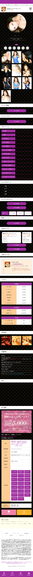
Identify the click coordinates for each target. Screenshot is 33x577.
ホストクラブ (8, 523)
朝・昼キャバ (14, 521)
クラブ (2, 521)
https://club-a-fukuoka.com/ (17, 373)
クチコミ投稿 (16, 207)
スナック (26, 521)
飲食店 (30, 523)
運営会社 (11, 535)
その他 (2, 523)
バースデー (28, 213)
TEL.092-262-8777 (6, 357)
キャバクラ (22, 4)
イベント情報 (13, 213)
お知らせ (20, 213)
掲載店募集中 (26, 533)
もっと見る (16, 110)
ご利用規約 (6, 533)
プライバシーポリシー (16, 533)
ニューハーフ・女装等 (22, 523)
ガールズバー (20, 521)
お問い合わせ (21, 535)
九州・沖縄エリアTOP (9, 4)
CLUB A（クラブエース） (14, 8)
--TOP (2, 4)
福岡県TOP (16, 4)
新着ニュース (5, 213)
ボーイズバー (14, 523)
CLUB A (26, 4)
